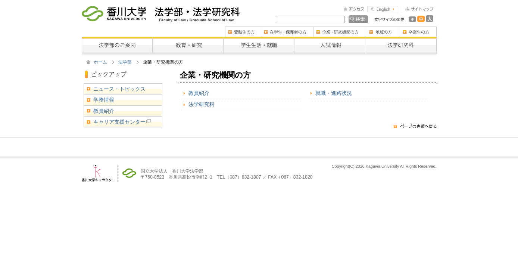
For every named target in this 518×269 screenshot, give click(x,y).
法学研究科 (201, 104)
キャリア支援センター (122, 122)
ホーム (100, 62)
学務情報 (103, 100)
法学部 (125, 62)
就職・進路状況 (333, 93)
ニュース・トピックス (119, 89)
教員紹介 (198, 93)
